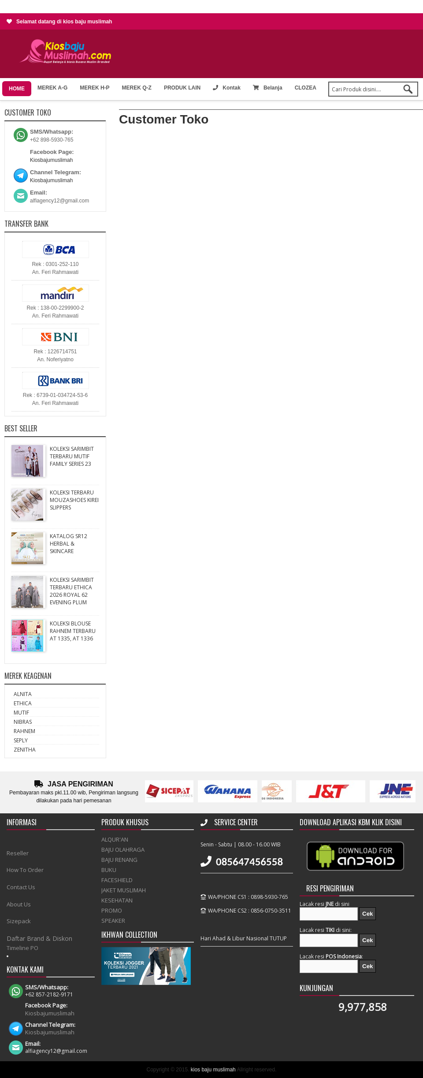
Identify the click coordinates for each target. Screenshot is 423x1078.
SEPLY (21, 740)
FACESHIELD (117, 880)
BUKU (108, 870)
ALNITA (23, 694)
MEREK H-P (94, 88)
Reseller (18, 853)
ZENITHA (25, 749)
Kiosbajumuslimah (51, 160)
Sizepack (19, 921)
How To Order (25, 870)
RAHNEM (24, 731)
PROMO (111, 910)
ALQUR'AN (114, 839)
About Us (19, 904)
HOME (17, 89)
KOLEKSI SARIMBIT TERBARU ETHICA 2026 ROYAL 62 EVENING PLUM (72, 591)
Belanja (267, 88)
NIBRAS (23, 722)
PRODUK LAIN (182, 88)
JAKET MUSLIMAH (123, 890)
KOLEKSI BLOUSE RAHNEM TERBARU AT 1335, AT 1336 (73, 631)
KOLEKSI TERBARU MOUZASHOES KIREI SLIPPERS (74, 500)
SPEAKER (113, 921)
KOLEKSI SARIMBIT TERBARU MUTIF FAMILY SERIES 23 (72, 456)
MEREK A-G (52, 88)
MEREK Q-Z (137, 88)
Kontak (227, 88)
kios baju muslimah (213, 1070)
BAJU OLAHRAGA (123, 849)
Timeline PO (22, 948)
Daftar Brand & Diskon (39, 938)
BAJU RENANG (119, 860)
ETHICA (23, 703)
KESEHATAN (117, 900)
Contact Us (21, 887)
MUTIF (21, 712)
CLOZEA (305, 88)
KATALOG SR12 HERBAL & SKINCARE (68, 543)
